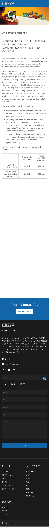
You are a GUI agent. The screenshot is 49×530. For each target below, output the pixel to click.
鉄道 (27, 489)
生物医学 (29, 482)
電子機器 (4, 485)
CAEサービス (6, 475)
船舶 (27, 485)
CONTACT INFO (24, 311)
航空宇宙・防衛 (31, 475)
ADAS (3, 482)
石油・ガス (29, 496)
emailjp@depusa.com (13, 364)
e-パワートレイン (7, 489)
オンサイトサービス (8, 492)
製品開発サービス (7, 478)
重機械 (28, 492)
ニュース (4, 518)
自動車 (28, 478)
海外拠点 (4, 514)
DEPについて (6, 511)
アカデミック (30, 499)
